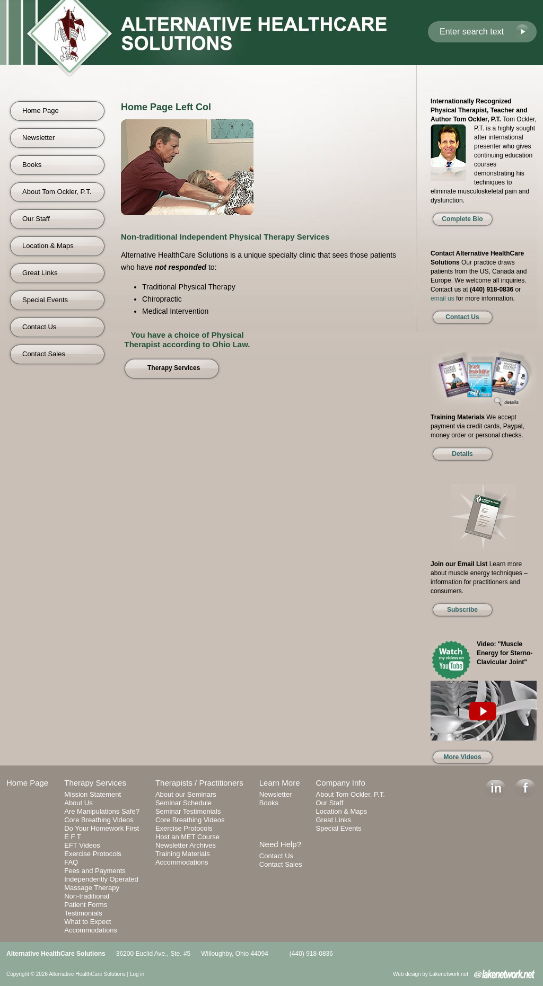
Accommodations (90, 930)
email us (442, 298)
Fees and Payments (95, 871)
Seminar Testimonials (188, 811)
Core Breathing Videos (99, 820)
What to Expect (87, 922)
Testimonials (83, 913)
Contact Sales (43, 354)
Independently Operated (101, 879)
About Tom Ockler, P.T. (56, 192)
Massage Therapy (91, 888)
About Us (78, 803)
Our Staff (36, 219)
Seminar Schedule (183, 803)
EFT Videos (82, 845)
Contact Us (39, 327)
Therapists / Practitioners (199, 782)
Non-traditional (86, 896)
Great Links (39, 273)
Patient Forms (85, 905)
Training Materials (182, 854)
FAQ (71, 862)
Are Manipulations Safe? (101, 811)
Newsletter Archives (185, 845)
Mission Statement (92, 794)
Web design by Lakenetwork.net (430, 974)
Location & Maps (48, 246)
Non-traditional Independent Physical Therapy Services (225, 236)
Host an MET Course (187, 837)
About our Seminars (185, 794)
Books (31, 165)
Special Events (45, 300)
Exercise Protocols (92, 854)
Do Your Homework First (101, 828)
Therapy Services (95, 782)
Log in (137, 974)
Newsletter (38, 138)
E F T (72, 837)
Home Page (40, 111)
